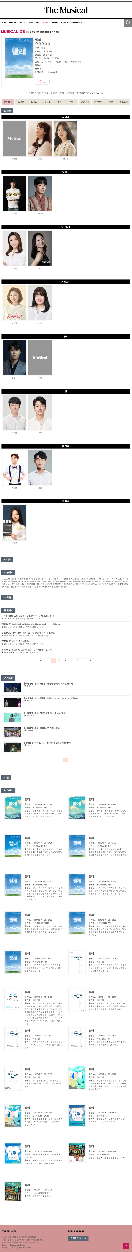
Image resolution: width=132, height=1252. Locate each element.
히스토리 (124, 102)
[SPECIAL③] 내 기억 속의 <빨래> (15, 641)
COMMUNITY (76, 22)
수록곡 (72, 102)
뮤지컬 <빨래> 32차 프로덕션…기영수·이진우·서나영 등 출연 (27, 616)
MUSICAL (45, 22)
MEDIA (22, 22)
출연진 (21, 102)
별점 (59, 102)
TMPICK (30, 22)
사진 (111, 102)
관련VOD (98, 102)
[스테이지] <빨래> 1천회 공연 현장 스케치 (42, 728)
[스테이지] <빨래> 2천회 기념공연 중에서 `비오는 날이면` (49, 683)
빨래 (27, 799)
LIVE (38, 22)
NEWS (3, 22)
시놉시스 (46, 102)
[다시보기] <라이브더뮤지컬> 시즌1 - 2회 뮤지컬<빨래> (47, 743)
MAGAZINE (13, 22)
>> (90, 661)
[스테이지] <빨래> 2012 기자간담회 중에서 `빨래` (45, 713)
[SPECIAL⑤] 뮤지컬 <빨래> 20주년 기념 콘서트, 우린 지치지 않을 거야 (31, 624)
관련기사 (85, 102)
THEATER (64, 22)
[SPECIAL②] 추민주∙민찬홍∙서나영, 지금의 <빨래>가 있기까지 (27, 650)
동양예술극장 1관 (51, 58)
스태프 (34, 102)
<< (41, 661)
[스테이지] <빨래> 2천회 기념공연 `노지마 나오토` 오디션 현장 (51, 698)
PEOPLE (55, 22)
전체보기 (8, 102)
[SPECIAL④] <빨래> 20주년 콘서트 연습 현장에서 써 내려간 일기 (28, 633)
